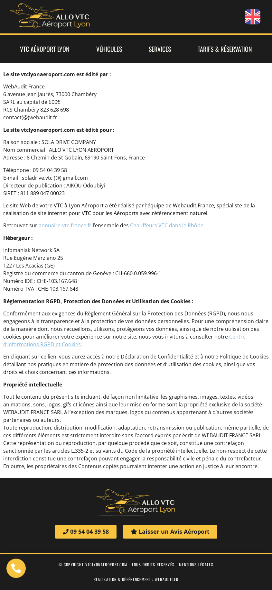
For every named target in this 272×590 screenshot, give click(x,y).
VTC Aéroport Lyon (45, 49)
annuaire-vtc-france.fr (65, 225)
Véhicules (109, 49)
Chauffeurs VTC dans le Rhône (166, 225)
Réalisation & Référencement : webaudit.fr (136, 579)
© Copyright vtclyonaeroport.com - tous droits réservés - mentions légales (136, 564)
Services (160, 49)
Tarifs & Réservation (225, 49)
